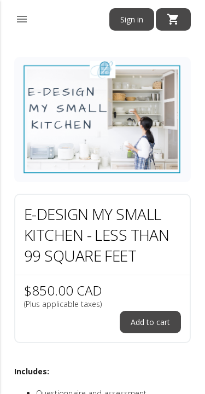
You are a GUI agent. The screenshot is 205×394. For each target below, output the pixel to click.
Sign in (131, 19)
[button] (22, 17)
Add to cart (150, 322)
